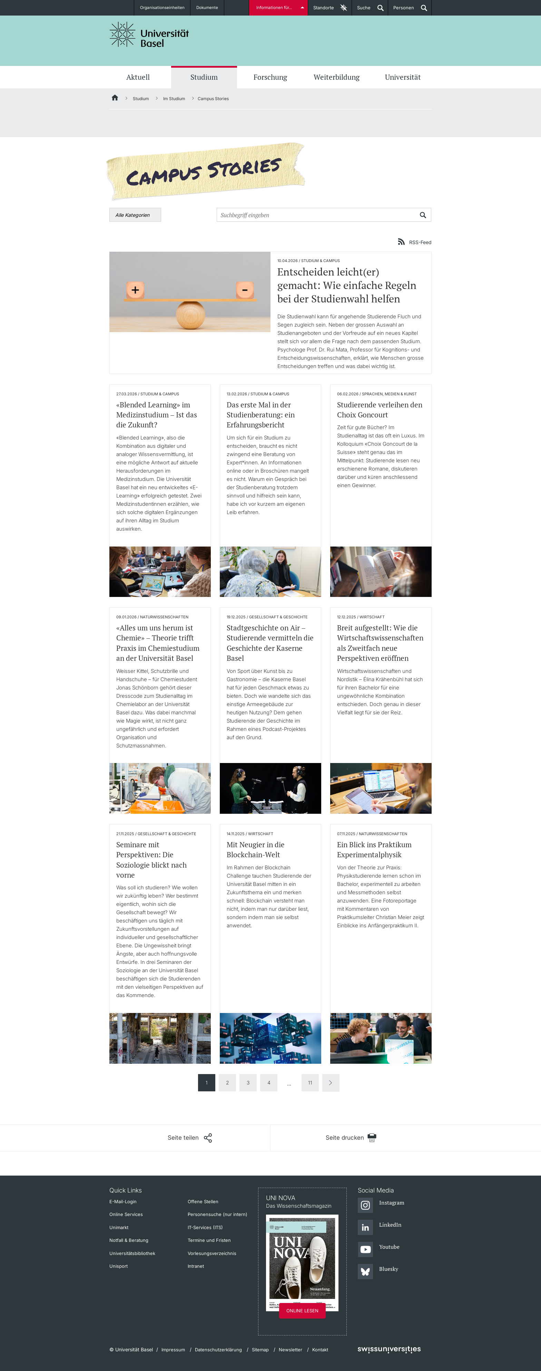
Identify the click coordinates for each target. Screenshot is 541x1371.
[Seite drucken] (351, 1138)
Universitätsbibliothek (132, 1253)
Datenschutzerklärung (218, 1349)
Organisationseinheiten (162, 7)
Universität (403, 77)
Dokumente (208, 7)
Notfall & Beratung (128, 1240)
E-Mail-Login (123, 1201)
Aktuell (138, 77)
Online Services (126, 1214)
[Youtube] (379, 1250)
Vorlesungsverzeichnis (212, 1253)
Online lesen (302, 1310)
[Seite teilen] (189, 1138)
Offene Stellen (203, 1201)
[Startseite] (115, 99)
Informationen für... (274, 7)
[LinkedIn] (380, 1228)
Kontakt (320, 1349)
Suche (361, 10)
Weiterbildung (337, 77)
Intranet (196, 1266)
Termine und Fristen (209, 1240)
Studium (204, 77)
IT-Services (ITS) (205, 1227)
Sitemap (260, 1349)
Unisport (118, 1266)
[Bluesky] (378, 1272)
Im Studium (174, 98)
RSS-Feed (420, 242)
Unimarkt (118, 1227)
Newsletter (290, 1349)
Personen (401, 10)
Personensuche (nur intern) (217, 1214)
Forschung (270, 77)
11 (310, 1082)
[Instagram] (381, 1206)
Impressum (173, 1349)
